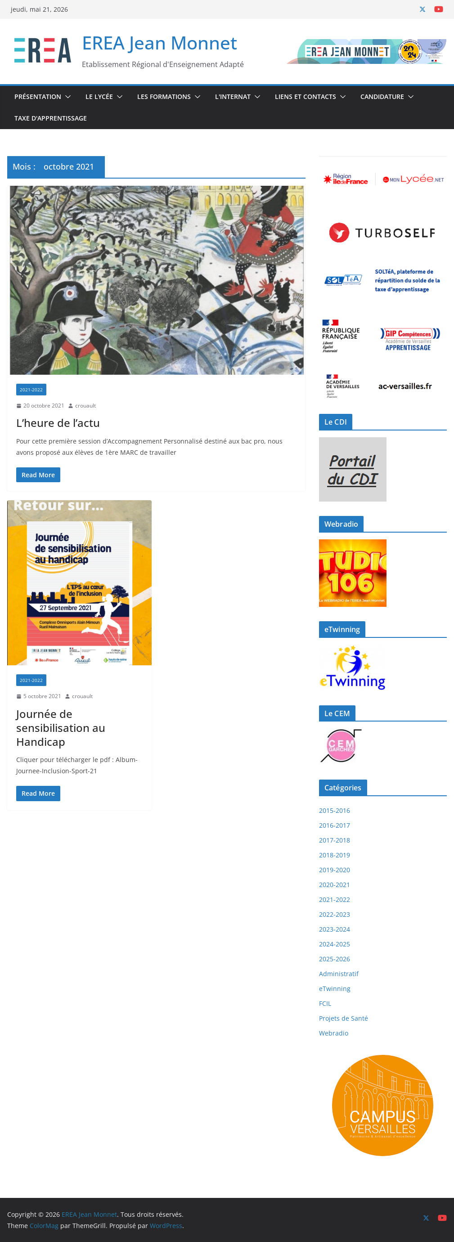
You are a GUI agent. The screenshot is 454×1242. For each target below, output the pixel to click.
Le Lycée (99, 96)
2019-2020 (334, 869)
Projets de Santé (343, 1018)
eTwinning (335, 988)
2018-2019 (334, 855)
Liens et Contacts (305, 96)
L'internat (233, 96)
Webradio (333, 1033)
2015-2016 (334, 810)
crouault (85, 405)
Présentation (37, 96)
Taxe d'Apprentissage (50, 118)
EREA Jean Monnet (159, 42)
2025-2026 (334, 959)
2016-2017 (334, 825)
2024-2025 (334, 944)
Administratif (339, 973)
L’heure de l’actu (58, 422)
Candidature (382, 96)
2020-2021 (334, 884)
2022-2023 (334, 914)
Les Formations (164, 96)
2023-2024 (334, 929)
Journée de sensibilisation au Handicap (60, 727)
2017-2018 (334, 840)
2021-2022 (31, 389)
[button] (66, 96)
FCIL (325, 1003)
